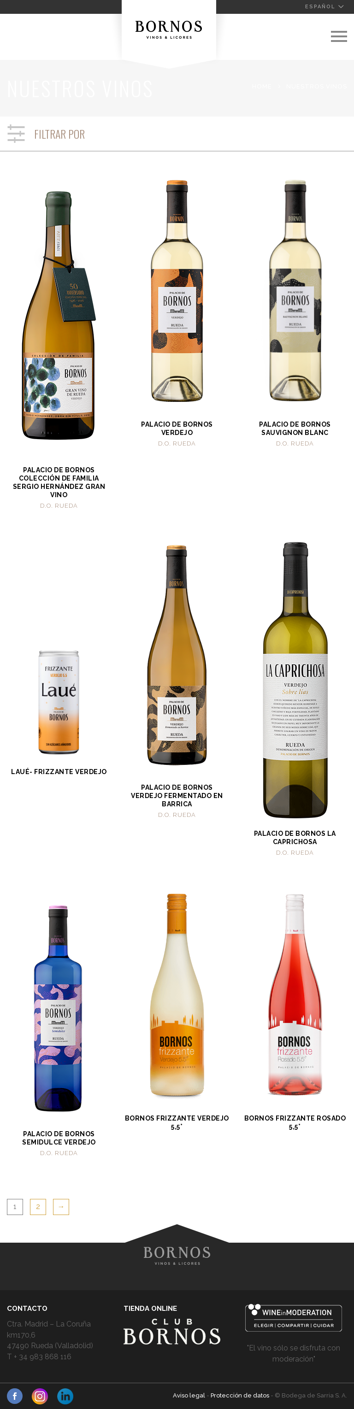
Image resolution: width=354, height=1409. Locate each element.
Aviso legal (189, 1395)
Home (262, 86)
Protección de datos (241, 1395)
